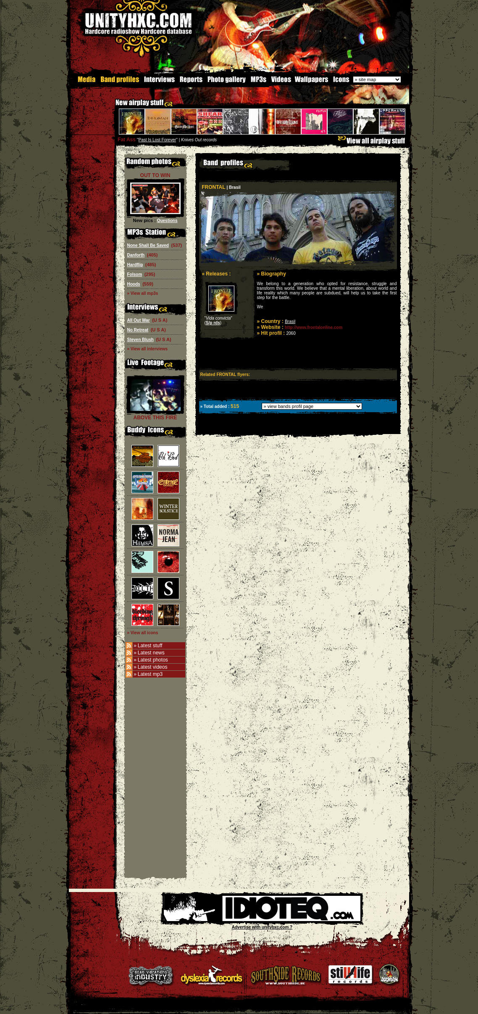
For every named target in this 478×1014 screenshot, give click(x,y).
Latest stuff (150, 645)
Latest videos (153, 667)
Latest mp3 (150, 674)
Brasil (290, 321)
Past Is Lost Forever (157, 139)
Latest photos (153, 659)
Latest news (151, 652)
